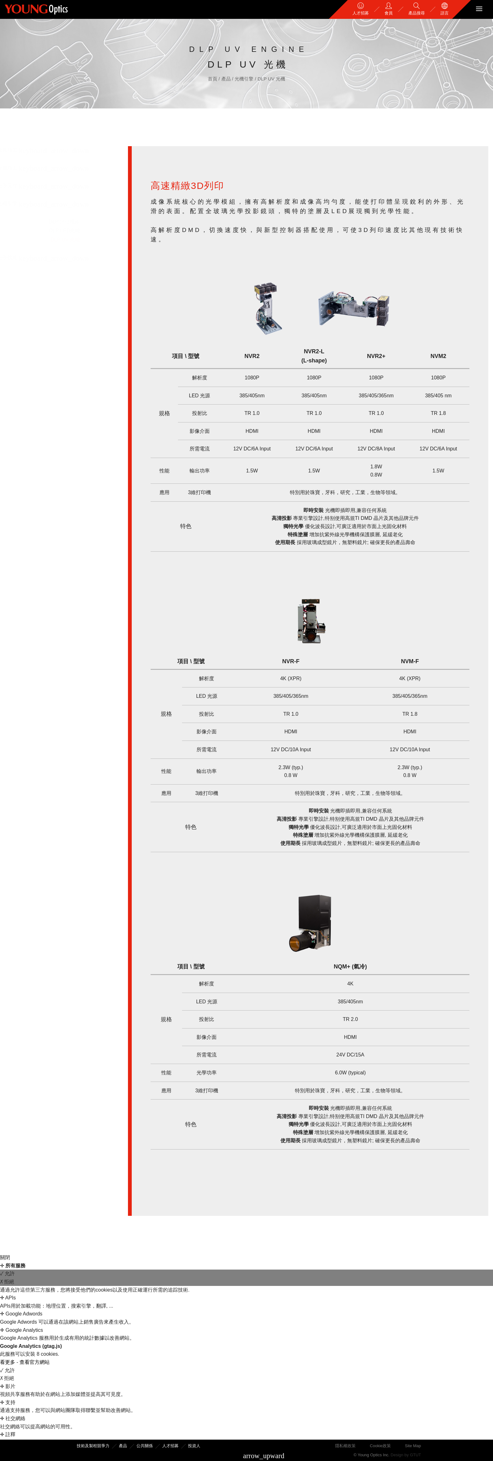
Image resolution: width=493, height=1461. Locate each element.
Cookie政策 (380, 1445)
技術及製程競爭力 (93, 1445)
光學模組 (17, 257)
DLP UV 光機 (271, 78)
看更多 (8, 1362)
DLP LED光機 (74, 230)
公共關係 (144, 1445)
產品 (226, 78)
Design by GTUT (406, 1455)
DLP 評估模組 (74, 221)
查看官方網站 (34, 1362)
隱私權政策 (345, 1445)
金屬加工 (17, 168)
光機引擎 (245, 78)
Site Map (413, 1445)
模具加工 (17, 150)
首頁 (213, 78)
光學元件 (17, 185)
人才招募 (170, 1445)
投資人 (194, 1445)
